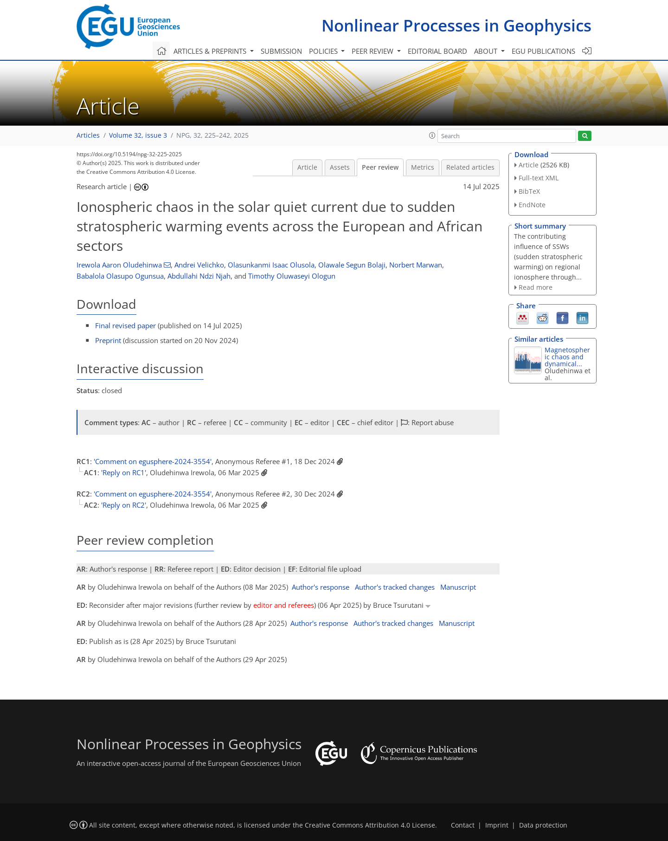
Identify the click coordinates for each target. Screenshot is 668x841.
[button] (432, 135)
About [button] (486, 51)
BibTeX (529, 191)
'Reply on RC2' (123, 505)
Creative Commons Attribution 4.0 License (370, 825)
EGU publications (543, 51)
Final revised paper (125, 325)
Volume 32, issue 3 (138, 135)
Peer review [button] (373, 51)
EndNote (532, 204)
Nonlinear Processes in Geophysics (456, 25)
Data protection (543, 825)
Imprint (496, 825)
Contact (463, 825)
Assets (340, 167)
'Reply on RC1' (123, 472)
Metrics (422, 167)
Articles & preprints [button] (210, 51)
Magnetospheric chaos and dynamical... (567, 356)
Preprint (108, 340)
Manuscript (458, 587)
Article (307, 167)
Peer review (380, 167)
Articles (88, 135)
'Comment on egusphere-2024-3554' (153, 461)
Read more (535, 287)
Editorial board (437, 51)
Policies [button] (324, 51)
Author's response (320, 587)
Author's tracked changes (395, 587)
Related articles (470, 167)
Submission (281, 51)
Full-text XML (539, 177)
